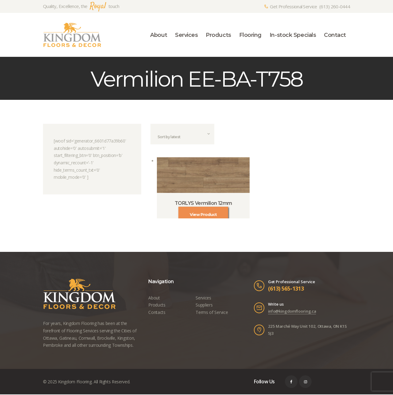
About (154, 298)
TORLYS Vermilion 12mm (203, 204)
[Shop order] (182, 138)
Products (156, 305)
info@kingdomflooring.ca (292, 312)
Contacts (156, 313)
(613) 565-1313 (286, 289)
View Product (203, 215)
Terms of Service (212, 313)
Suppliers (204, 305)
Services (203, 298)
